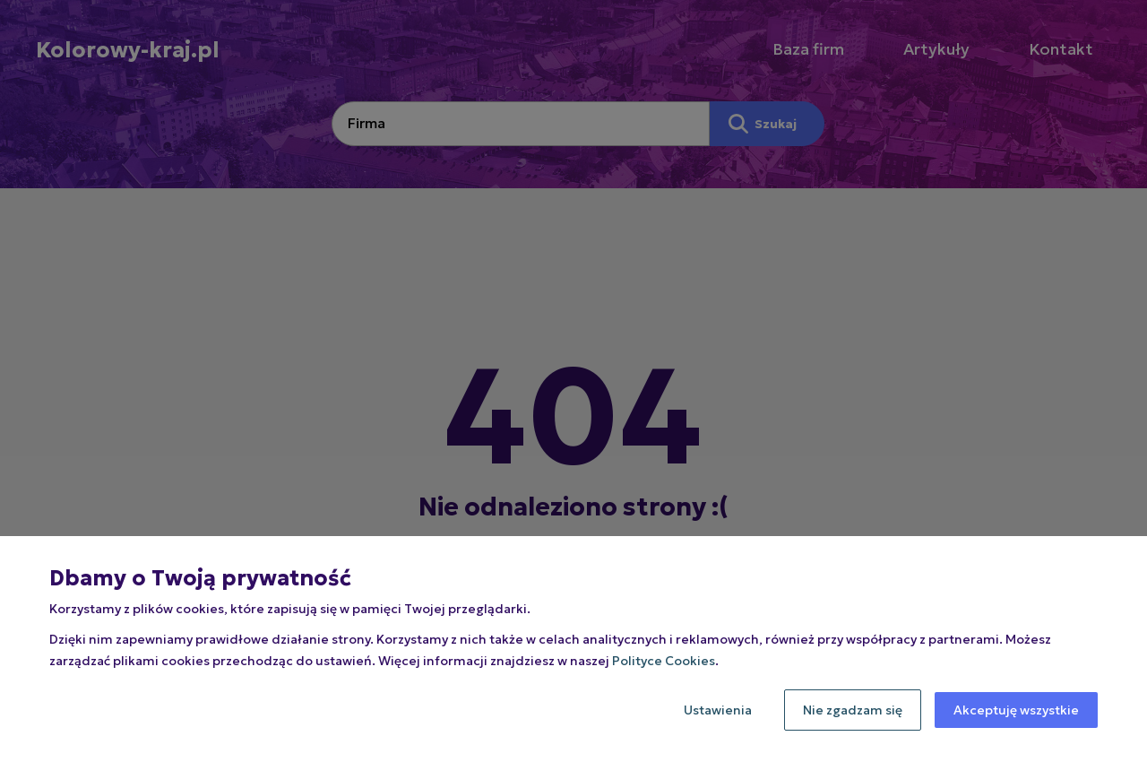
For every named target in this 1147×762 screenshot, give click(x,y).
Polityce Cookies (663, 661)
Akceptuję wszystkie (1016, 710)
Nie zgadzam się (852, 710)
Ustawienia (718, 710)
